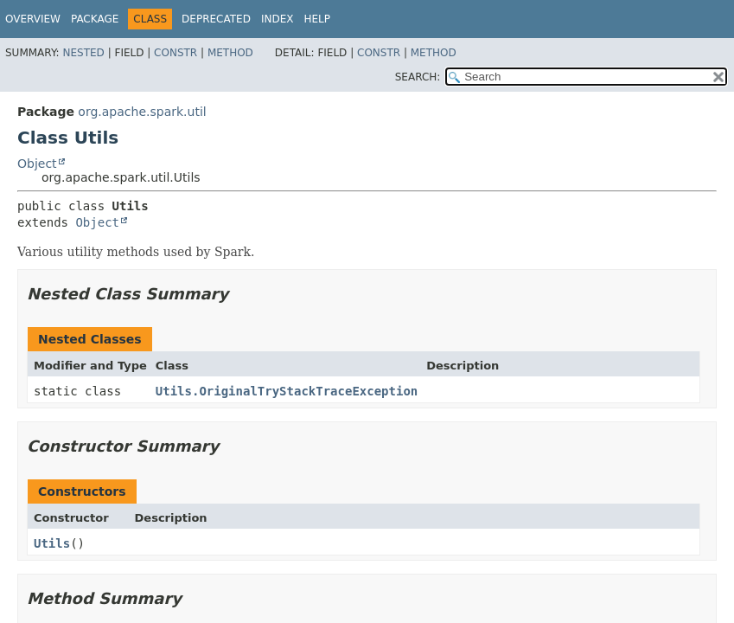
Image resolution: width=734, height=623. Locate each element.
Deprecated (216, 19)
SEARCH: (418, 77)
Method (230, 53)
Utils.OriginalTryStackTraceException (287, 391)
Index (277, 19)
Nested (83, 53)
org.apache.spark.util (142, 112)
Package (94, 19)
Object (37, 163)
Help (316, 19)
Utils (52, 543)
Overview (33, 19)
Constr (175, 53)
